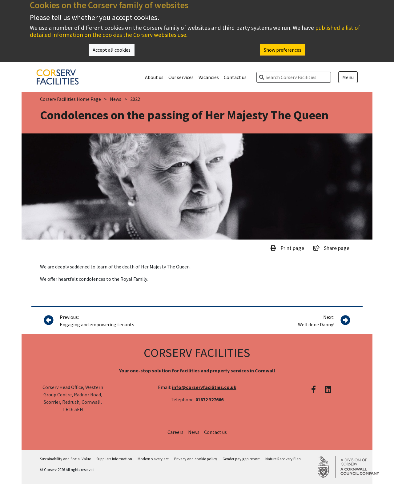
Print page (287, 248)
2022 (135, 99)
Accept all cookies (112, 50)
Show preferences (282, 50)
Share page (331, 248)
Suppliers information (114, 458)
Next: (316, 321)
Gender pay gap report (241, 458)
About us (154, 77)
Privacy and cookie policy (195, 458)
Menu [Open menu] (348, 77)
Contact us (235, 77)
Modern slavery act (153, 458)
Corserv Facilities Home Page (70, 99)
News (115, 99)
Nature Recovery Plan (283, 458)
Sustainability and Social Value (65, 458)
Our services (181, 77)
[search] (296, 77)
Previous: (114, 321)
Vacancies (209, 77)
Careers (175, 432)
